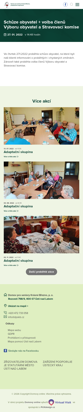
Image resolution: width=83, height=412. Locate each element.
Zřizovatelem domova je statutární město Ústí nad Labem (20, 368)
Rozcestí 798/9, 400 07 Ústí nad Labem (31, 298)
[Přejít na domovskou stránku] (18, 4)
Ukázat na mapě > (18, 306)
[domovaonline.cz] (32, 402)
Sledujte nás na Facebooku (65, 4)
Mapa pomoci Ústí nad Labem (24, 341)
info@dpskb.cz (16, 317)
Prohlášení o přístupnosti (22, 337)
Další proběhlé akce (41, 271)
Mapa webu (14, 330)
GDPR (11, 333)
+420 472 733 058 (18, 313)
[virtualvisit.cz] (59, 402)
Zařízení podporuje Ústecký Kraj (57, 363)
